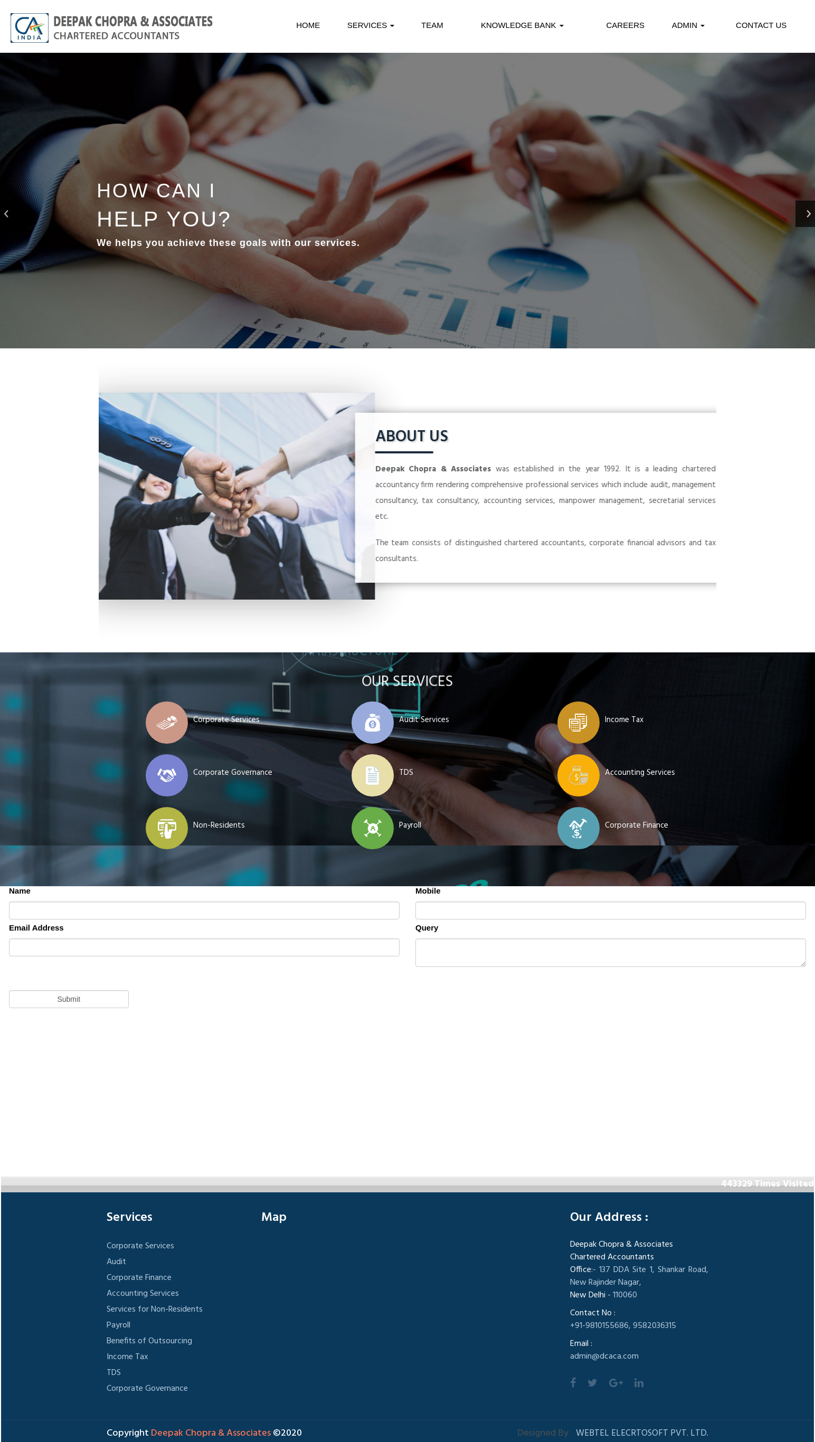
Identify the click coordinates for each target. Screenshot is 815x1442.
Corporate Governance (232, 772)
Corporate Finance (636, 825)
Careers (625, 25)
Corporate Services (226, 720)
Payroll (410, 825)
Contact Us (761, 25)
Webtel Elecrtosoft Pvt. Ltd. (642, 1433)
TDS (406, 772)
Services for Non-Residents (155, 1309)
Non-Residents (219, 825)
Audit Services (424, 720)
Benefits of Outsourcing (149, 1341)
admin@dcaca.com (604, 1356)
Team (432, 25)
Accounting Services (640, 772)
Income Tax (624, 720)
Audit (116, 1262)
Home (308, 25)
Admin (688, 25)
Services (371, 25)
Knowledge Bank (522, 25)
